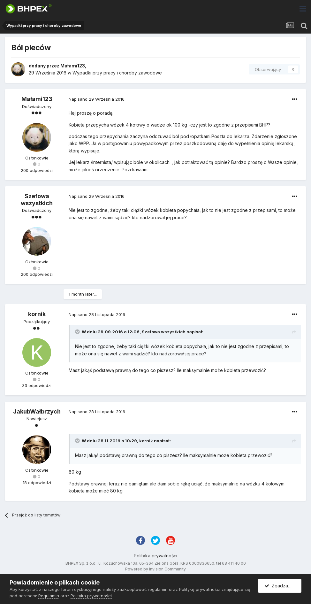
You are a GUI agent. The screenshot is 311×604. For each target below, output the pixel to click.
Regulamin (48, 595)
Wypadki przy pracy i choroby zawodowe (117, 72)
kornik (37, 314)
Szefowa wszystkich (37, 199)
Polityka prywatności (155, 555)
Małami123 (72, 65)
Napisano (97, 99)
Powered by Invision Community (155, 569)
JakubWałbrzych (37, 411)
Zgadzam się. (282, 585)
